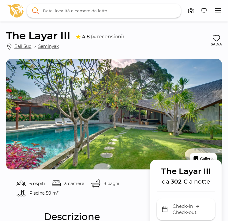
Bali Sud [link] (23, 46)
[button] (190, 10)
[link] (15, 10)
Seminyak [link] (48, 46)
